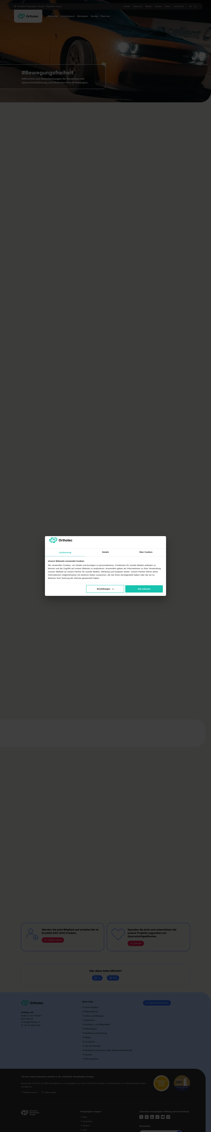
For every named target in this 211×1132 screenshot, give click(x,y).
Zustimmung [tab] (65, 552)
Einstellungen (105, 589)
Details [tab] (105, 552)
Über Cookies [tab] (145, 552)
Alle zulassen (144, 589)
